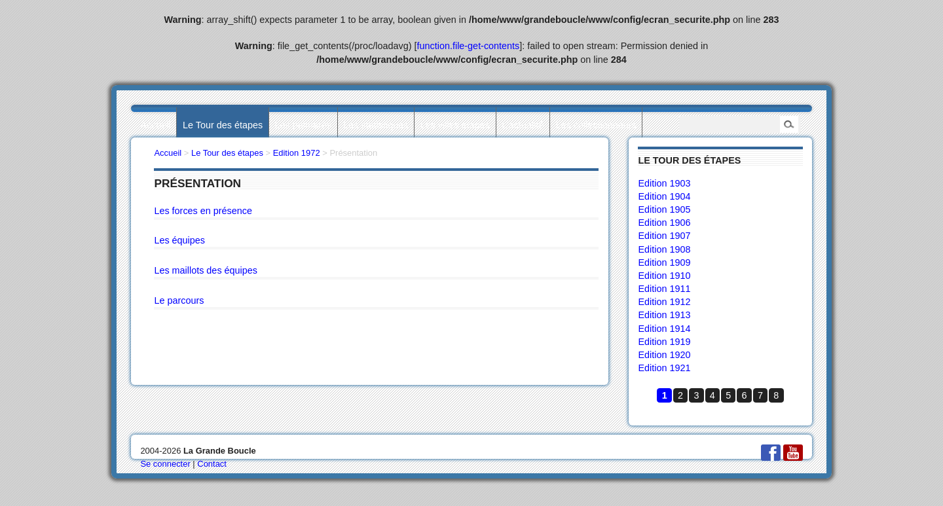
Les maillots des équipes (205, 270)
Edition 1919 (664, 341)
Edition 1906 (664, 222)
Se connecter (165, 464)
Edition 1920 (664, 355)
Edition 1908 (664, 249)
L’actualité (523, 125)
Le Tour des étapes (223, 125)
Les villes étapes (455, 125)
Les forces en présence (203, 211)
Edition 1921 (664, 368)
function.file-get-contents (468, 46)
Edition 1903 (664, 183)
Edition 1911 (664, 288)
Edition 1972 (296, 153)
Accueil (155, 125)
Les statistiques (375, 125)
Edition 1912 (664, 302)
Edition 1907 (664, 235)
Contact (212, 464)
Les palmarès (303, 125)
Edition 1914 (664, 328)
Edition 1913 (664, 315)
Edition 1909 (664, 262)
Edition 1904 (664, 196)
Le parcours (179, 300)
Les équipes (179, 240)
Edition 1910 (664, 275)
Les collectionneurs (596, 125)
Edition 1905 (664, 209)
